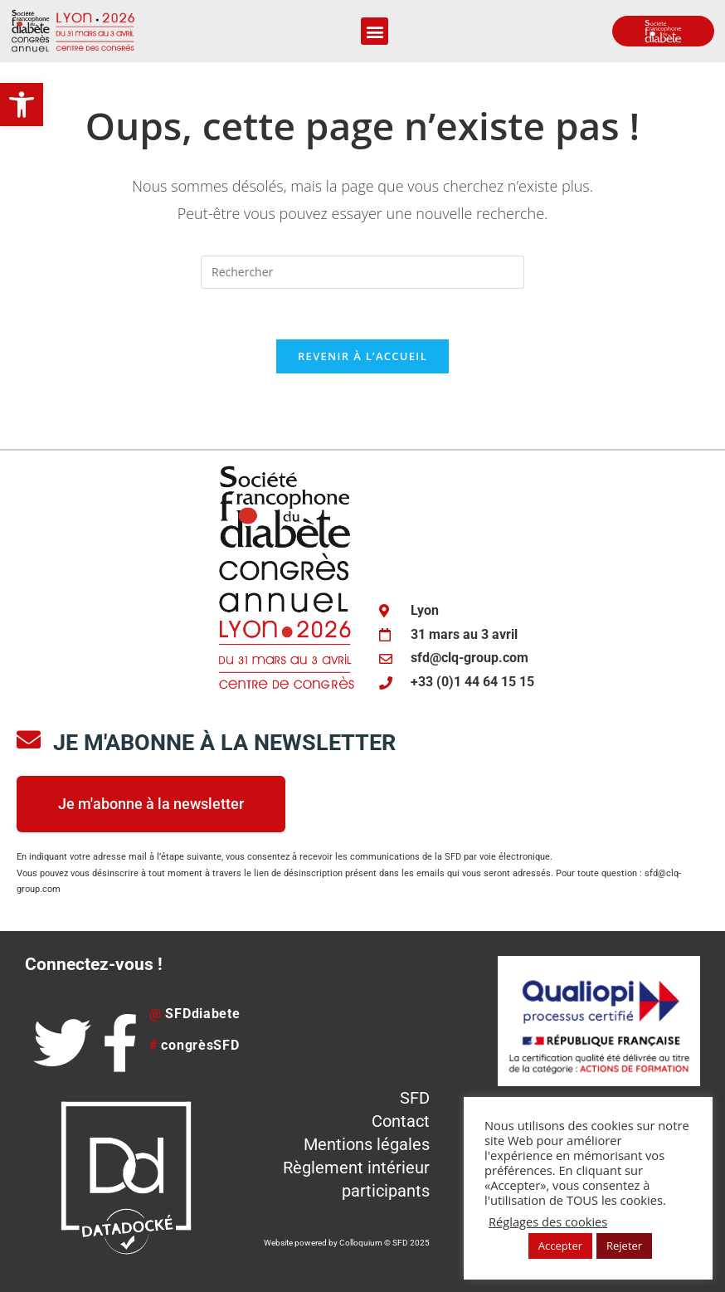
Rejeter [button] (624, 1245)
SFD (415, 1098)
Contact (401, 1121)
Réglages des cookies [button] (548, 1221)
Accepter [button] (560, 1245)
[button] (21, 104)
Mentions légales (367, 1144)
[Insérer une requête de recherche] (362, 272)
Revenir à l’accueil (362, 356)
